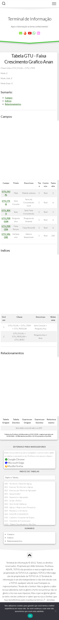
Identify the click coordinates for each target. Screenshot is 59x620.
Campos (8, 98)
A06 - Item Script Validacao (15, 504)
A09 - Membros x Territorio (15, 511)
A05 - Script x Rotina (12, 500)
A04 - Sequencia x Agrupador (16, 497)
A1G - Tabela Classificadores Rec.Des (20, 524)
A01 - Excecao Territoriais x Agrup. (18, 487)
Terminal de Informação (29, 18)
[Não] (55, 611)
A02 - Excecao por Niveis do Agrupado (20, 490)
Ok (30, 616)
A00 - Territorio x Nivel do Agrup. (18, 483)
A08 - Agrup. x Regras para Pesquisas (20, 507)
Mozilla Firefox (14, 466)
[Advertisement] (29, 150)
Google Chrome (15, 459)
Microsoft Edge (14, 462)
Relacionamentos (13, 104)
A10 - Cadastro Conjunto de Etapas (19, 517)
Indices (8, 101)
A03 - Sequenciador (12, 494)
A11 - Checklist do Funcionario (17, 521)
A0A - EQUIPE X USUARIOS (16, 514)
